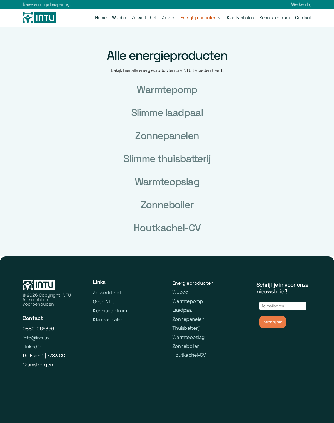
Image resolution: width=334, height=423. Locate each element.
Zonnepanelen (188, 319)
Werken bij (301, 4)
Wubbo (119, 18)
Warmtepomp (187, 301)
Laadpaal (182, 310)
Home (100, 18)
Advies (168, 18)
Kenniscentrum (275, 18)
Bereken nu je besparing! (47, 4)
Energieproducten (198, 18)
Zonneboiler (185, 346)
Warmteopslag (188, 337)
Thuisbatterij (186, 328)
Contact (303, 18)
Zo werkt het (144, 18)
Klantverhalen (240, 18)
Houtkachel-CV (189, 355)
